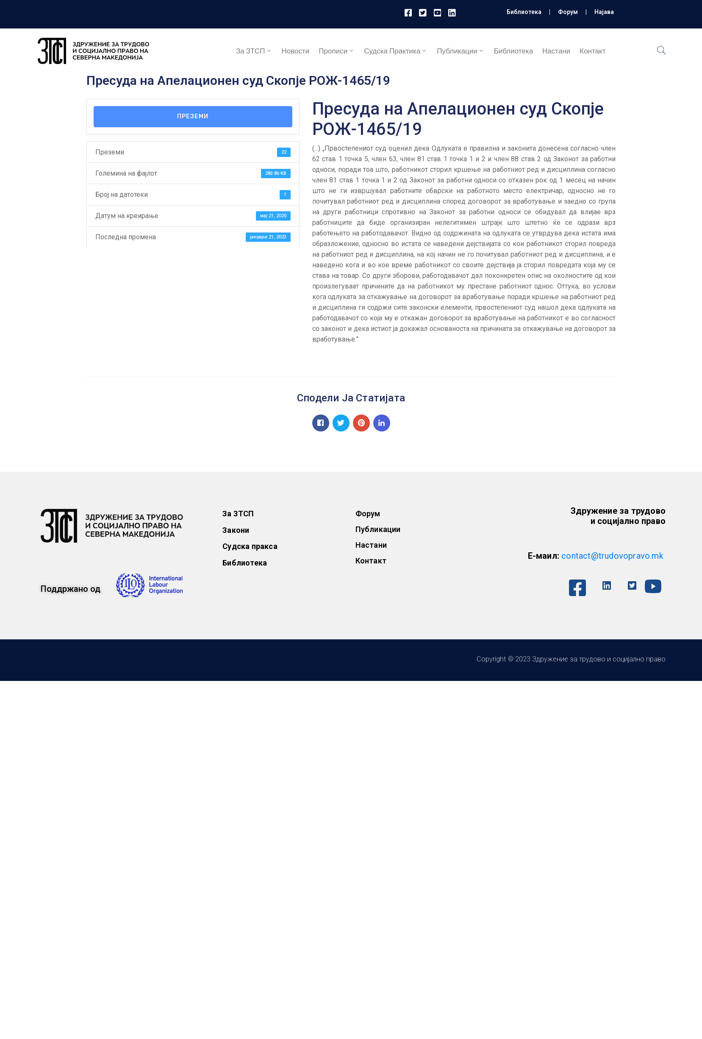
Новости (296, 51)
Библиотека (524, 11)
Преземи (192, 116)
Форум (568, 11)
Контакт (592, 51)
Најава (604, 11)
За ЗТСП (254, 51)
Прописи (337, 51)
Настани (556, 51)
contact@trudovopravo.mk (612, 556)
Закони (235, 530)
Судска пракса (249, 546)
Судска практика (395, 51)
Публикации (460, 51)
